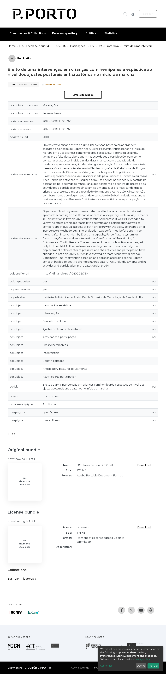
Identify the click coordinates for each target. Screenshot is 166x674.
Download (144, 465)
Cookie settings (80, 667)
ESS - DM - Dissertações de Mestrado (71, 46)
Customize (106, 665)
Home (12, 46)
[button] (134, 14)
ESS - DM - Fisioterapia (104, 46)
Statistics (110, 33)
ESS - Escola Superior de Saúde (35, 46)
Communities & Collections (28, 33)
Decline (141, 665)
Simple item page (83, 94)
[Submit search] (125, 14)
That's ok (153, 665)
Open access (53, 84)
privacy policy (142, 659)
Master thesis (28, 84)
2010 (12, 84)
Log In (147, 13)
